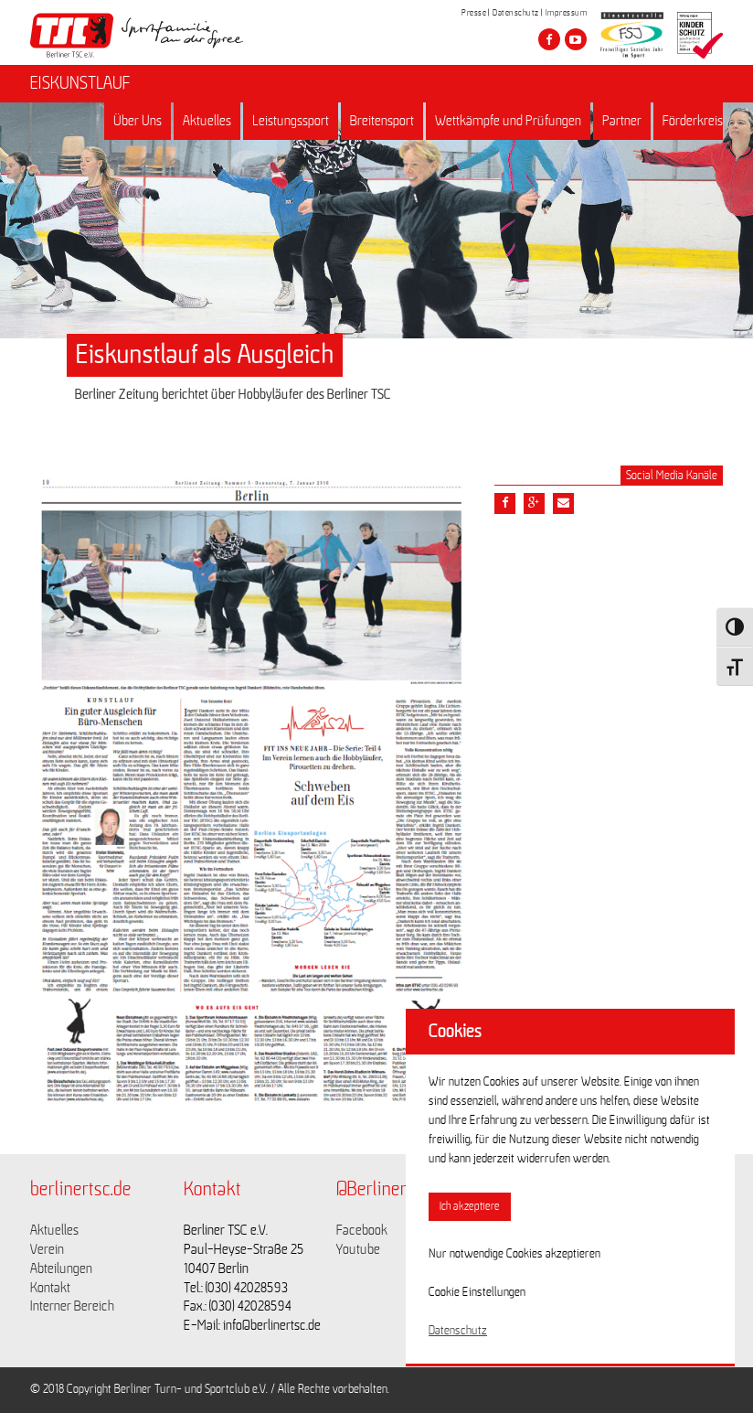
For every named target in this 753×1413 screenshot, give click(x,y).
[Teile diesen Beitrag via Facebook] (504, 503)
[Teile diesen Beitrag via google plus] (534, 503)
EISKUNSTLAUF (80, 83)
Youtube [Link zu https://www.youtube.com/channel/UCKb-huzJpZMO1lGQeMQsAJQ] (358, 1249)
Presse (473, 12)
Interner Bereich (72, 1306)
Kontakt (50, 1287)
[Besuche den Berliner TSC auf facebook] (549, 39)
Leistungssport (290, 120)
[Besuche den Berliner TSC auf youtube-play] (576, 39)
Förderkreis (693, 120)
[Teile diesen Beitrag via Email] (563, 503)
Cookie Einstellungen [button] (477, 1292)
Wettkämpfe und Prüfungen (508, 120)
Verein (47, 1249)
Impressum (567, 12)
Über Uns (137, 120)
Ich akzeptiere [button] (470, 1207)
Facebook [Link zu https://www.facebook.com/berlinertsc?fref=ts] (361, 1230)
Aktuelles (207, 120)
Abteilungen (61, 1268)
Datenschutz (516, 12)
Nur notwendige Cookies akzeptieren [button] (514, 1253)
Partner (622, 120)
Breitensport (382, 120)
